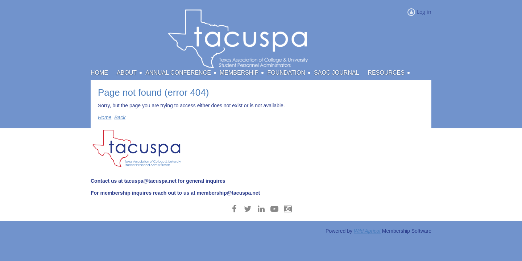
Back (119, 117)
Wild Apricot (367, 231)
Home (104, 117)
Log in (424, 11)
